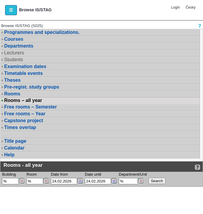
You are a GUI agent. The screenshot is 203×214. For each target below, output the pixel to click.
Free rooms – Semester (30, 106)
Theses (12, 80)
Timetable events (23, 73)
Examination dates (25, 66)
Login (175, 7)
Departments (18, 45)
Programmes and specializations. (41, 32)
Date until (93, 174)
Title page (15, 141)
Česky (191, 7)
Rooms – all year (23, 100)
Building (9, 174)
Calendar (14, 147)
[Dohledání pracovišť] (141, 181)
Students (13, 59)
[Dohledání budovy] (22, 181)
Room (31, 174)
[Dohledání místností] (46, 181)
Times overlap (20, 127)
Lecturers (14, 52)
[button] (11, 10)
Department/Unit (133, 174)
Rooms (12, 93)
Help (9, 154)
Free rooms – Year (24, 113)
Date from (59, 174)
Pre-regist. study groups (31, 86)
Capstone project (23, 120)
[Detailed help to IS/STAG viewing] (197, 167)
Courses (13, 39)
